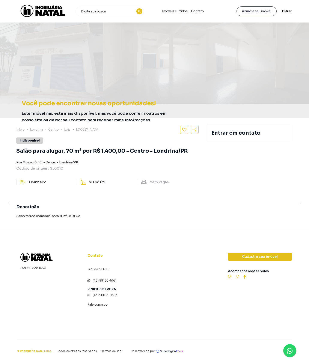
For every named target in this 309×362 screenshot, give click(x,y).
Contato (197, 11)
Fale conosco (97, 304)
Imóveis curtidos (175, 11)
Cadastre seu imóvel (260, 256)
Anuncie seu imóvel (256, 11)
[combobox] (109, 11)
